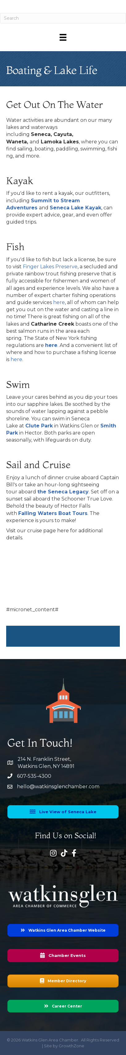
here (59, 302)
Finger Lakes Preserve (50, 267)
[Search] (63, 18)
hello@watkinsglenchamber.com (58, 786)
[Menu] (63, 37)
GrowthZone (71, 1045)
